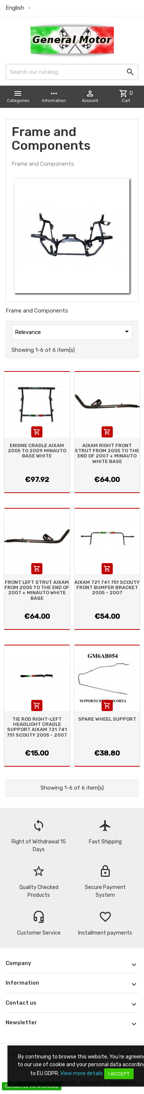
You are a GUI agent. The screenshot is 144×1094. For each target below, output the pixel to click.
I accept (118, 1074)
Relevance (73, 331)
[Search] (72, 72)
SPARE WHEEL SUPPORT (107, 719)
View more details (81, 1073)
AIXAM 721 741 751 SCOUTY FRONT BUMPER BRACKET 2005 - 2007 (107, 587)
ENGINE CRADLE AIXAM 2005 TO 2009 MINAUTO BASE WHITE (37, 451)
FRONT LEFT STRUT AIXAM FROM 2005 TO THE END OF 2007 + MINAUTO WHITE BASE (36, 590)
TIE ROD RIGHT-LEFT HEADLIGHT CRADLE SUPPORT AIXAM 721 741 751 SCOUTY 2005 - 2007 (37, 727)
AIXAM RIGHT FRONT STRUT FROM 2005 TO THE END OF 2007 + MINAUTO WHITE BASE (107, 453)
